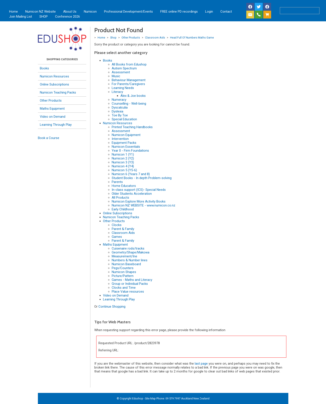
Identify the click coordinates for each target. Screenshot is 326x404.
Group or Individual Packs (130, 284)
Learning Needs (123, 88)
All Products (120, 197)
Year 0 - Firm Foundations (130, 151)
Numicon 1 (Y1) (123, 154)
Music (116, 76)
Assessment (121, 72)
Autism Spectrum (124, 68)
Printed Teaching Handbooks (132, 127)
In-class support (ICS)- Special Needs (139, 190)
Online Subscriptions (54, 84)
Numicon (90, 11)
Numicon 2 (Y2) (123, 158)
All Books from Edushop (129, 64)
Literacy (117, 92)
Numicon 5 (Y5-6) (124, 170)
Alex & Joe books (133, 96)
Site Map (150, 398)
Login (209, 11)
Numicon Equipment (126, 135)
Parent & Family (123, 229)
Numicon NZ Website (40, 11)
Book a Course (48, 138)
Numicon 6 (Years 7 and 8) (131, 174)
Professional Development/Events (128, 11)
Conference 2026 (67, 16)
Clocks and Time (124, 288)
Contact (226, 11)
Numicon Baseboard (126, 264)
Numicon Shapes (124, 272)
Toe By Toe (120, 115)
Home (13, 11)
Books (44, 68)
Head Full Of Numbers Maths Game (192, 37)
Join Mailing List (20, 16)
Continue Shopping (111, 306)
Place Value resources (128, 291)
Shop (113, 37)
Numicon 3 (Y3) (123, 162)
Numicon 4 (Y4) (123, 166)
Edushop (137, 398)
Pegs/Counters (122, 268)
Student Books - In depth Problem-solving (142, 178)
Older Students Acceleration (132, 194)
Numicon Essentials (126, 147)
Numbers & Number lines (129, 260)
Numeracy (119, 100)
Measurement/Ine (124, 256)
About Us (69, 11)
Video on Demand (52, 117)
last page (201, 363)
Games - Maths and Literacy (132, 280)
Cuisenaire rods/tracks (128, 248)
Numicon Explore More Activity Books (139, 201)
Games (117, 237)
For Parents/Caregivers (128, 84)
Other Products (51, 100)
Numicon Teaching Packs (58, 92)
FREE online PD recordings (179, 11)
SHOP (43, 16)
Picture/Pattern (122, 276)
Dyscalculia (120, 107)
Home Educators (124, 186)
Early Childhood (123, 209)
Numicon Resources (54, 76)
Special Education (124, 119)
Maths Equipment (52, 109)
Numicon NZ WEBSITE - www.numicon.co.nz (143, 205)
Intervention (120, 139)
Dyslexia (117, 111)
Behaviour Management (128, 80)
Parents (117, 182)
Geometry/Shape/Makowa (130, 252)
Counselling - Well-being (129, 104)
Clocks (117, 225)
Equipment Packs (124, 143)
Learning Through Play (56, 125)
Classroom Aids (155, 37)
